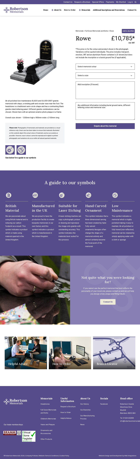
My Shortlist (121, 2)
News (82, 425)
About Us (57, 10)
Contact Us (68, 2)
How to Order (70, 10)
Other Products (46, 439)
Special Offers (98, 2)
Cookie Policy (64, 456)
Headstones (45, 404)
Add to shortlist (128, 31)
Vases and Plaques (48, 425)
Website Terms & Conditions (49, 456)
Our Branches (85, 410)
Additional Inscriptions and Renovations (109, 10)
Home (45, 10)
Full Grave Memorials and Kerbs (96, 31)
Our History (84, 404)
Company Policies (31, 456)
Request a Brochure (82, 2)
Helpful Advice (65, 418)
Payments (110, 2)
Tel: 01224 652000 (127, 418)
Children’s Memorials (48, 419)
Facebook (104, 404)
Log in (130, 2)
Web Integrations (130, 456)
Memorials (85, 10)
